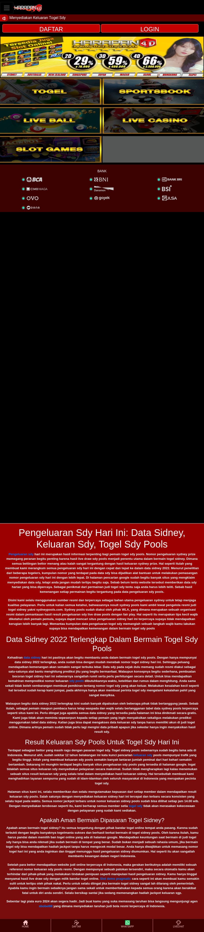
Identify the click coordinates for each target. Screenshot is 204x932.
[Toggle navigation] (6, 8)
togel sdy (135, 806)
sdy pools (76, 681)
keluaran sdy (143, 755)
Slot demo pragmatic (115, 878)
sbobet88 (45, 906)
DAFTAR (51, 29)
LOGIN (149, 29)
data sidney (32, 657)
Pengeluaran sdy (21, 554)
